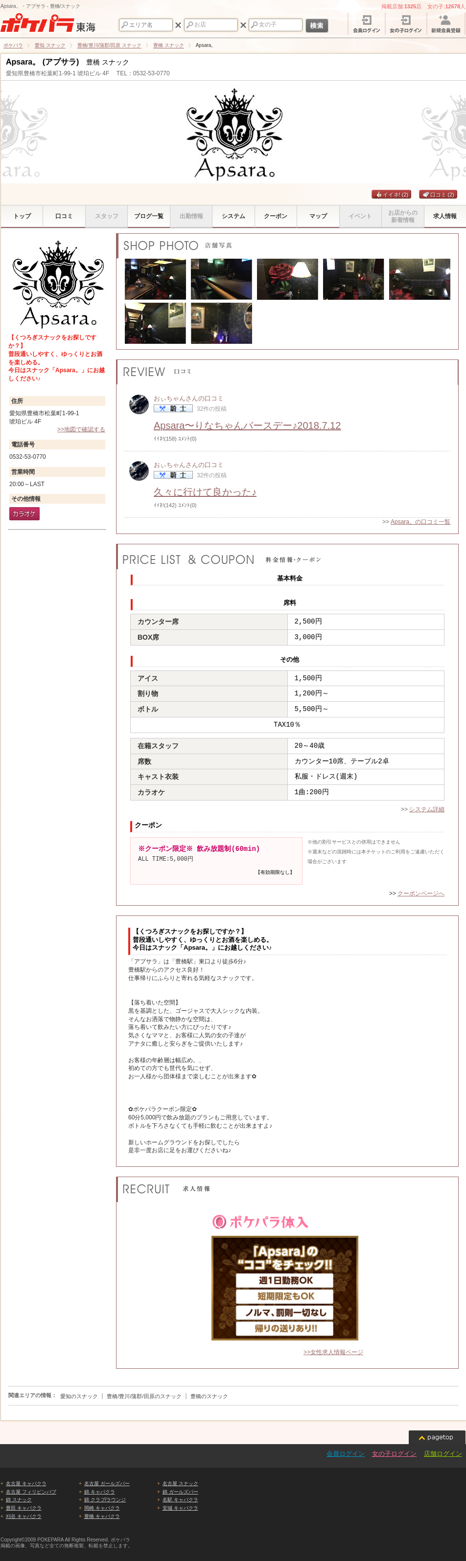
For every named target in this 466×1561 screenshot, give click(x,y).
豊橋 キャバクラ (102, 1516)
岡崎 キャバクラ (102, 1508)
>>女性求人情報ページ (333, 1352)
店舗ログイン (443, 1453)
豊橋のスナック (209, 1396)
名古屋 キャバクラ (26, 1483)
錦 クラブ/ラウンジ (105, 1499)
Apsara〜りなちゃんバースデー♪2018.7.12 (247, 425)
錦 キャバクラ (99, 1491)
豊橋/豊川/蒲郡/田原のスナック (144, 1396)
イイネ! (391, 194)
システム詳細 (426, 809)
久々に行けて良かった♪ (205, 492)
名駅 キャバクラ (180, 1499)
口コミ (438, 194)
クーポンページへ (420, 893)
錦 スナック (19, 1499)
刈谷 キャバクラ (24, 1516)
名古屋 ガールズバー (107, 1483)
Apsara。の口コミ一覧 (420, 521)
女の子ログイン (394, 1453)
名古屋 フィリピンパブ (31, 1491)
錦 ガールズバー (180, 1491)
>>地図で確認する (81, 429)
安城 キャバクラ (180, 1508)
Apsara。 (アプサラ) (42, 62)
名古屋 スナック (180, 1483)
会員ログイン (345, 1453)
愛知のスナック (79, 1396)
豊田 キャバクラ (24, 1508)
